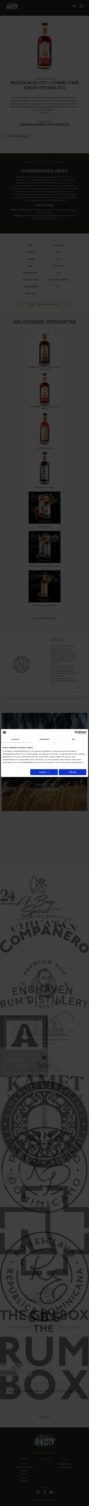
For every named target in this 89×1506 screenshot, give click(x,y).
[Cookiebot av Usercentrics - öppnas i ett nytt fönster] (76, 732)
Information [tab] (44, 739)
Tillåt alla (72, 772)
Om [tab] (73, 739)
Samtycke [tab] (15, 739)
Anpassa (44, 772)
